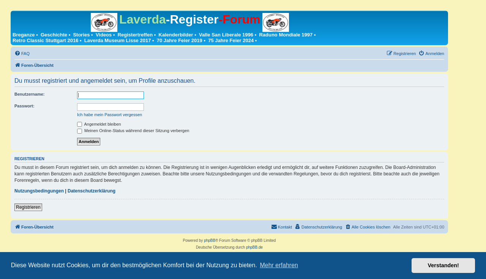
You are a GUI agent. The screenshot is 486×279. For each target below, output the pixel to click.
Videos (104, 35)
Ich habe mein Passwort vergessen (109, 114)
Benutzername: (29, 94)
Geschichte (54, 35)
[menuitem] (22, 53)
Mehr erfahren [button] (279, 265)
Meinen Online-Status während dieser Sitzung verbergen (133, 130)
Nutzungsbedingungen (39, 191)
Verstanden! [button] (443, 265)
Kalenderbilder (176, 35)
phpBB (209, 240)
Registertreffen (135, 35)
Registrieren (28, 207)
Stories (81, 35)
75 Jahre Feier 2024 (231, 40)
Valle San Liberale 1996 (226, 35)
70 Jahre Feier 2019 (179, 40)
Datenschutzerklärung (91, 191)
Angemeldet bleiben (99, 124)
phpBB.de (254, 247)
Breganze (24, 35)
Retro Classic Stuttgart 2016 (45, 40)
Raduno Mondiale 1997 (285, 35)
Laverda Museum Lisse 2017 (117, 40)
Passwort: (24, 106)
